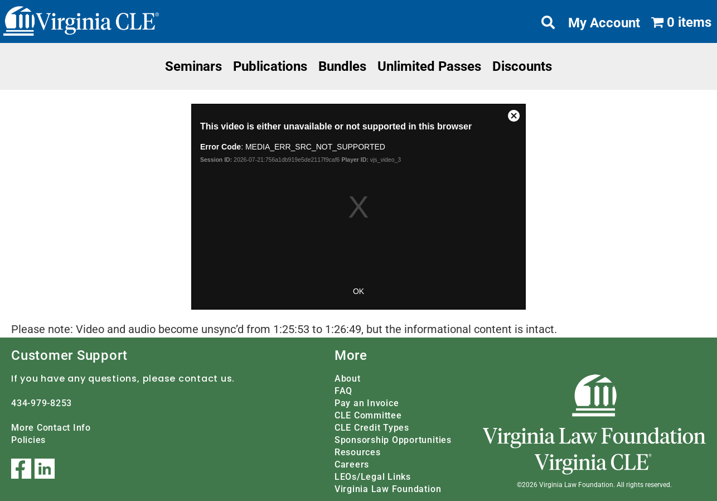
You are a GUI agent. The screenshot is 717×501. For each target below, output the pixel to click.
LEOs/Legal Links (373, 476)
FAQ (343, 391)
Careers (352, 464)
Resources (358, 452)
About (348, 378)
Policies (28, 440)
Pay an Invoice (367, 403)
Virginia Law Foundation (388, 489)
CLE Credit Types (372, 427)
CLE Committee (368, 415)
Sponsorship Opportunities (393, 440)
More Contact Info (51, 427)
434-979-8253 (41, 403)
